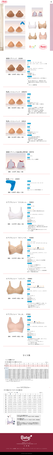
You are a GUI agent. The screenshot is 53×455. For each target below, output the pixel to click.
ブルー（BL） (38, 321)
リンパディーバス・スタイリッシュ (35, 448)
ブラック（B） (41, 247)
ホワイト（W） (32, 209)
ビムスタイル (45, 448)
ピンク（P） (31, 321)
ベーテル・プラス (9, 448)
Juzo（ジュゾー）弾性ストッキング (23, 448)
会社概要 (14, 448)
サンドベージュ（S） (33, 247)
